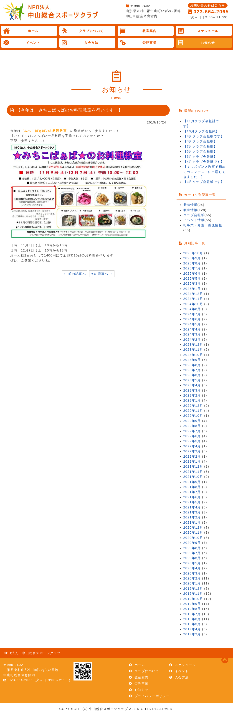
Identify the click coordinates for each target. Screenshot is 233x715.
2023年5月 (192, 380)
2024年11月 (193, 299)
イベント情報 (194, 220)
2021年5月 (192, 502)
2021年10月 (193, 476)
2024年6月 (192, 319)
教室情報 (190, 210)
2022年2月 (192, 456)
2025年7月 (192, 268)
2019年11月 (193, 593)
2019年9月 (192, 604)
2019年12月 (193, 588)
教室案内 (149, 31)
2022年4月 (192, 446)
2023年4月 (192, 385)
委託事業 (149, 42)
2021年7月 (192, 492)
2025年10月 (193, 253)
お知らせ (208, 42)
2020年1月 (192, 583)
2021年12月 (193, 466)
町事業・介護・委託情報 (202, 225)
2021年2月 (192, 517)
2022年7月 (192, 431)
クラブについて (91, 31)
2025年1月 (192, 289)
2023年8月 (192, 365)
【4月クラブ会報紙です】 (203, 161)
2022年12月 (193, 405)
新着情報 (190, 205)
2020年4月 (192, 568)
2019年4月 (192, 629)
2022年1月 (192, 461)
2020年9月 (192, 543)
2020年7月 (192, 553)
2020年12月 (193, 527)
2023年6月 (192, 375)
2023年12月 (193, 344)
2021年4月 (192, 507)
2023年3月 (192, 390)
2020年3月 (192, 573)
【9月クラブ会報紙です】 (203, 136)
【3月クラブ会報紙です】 (203, 182)
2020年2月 (192, 578)
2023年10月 (193, 355)
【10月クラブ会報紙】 (201, 131)
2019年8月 (192, 609)
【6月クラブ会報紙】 (200, 151)
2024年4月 (192, 329)
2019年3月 (192, 634)
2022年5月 (192, 441)
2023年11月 (193, 349)
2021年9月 (192, 482)
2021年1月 (192, 522)
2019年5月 (192, 624)
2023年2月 (192, 395)
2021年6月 (192, 497)
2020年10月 (193, 538)
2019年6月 (192, 619)
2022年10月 (193, 415)
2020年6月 (192, 558)
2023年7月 (192, 370)
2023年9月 (192, 360)
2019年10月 (193, 599)
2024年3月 (192, 334)
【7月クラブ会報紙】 (200, 146)
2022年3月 (192, 451)
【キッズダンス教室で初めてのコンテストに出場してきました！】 (204, 172)
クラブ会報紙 (194, 215)
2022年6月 (192, 436)
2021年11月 (193, 471)
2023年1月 (192, 400)
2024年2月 (192, 339)
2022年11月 (193, 410)
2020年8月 (192, 548)
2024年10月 (193, 304)
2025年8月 (192, 263)
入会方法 (91, 42)
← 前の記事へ (74, 274)
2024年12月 (193, 294)
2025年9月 (192, 258)
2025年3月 (192, 283)
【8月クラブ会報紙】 (200, 141)
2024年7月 (192, 314)
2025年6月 (192, 273)
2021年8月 (192, 487)
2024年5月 (192, 324)
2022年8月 (192, 426)
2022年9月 (192, 421)
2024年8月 (192, 309)
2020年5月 (192, 563)
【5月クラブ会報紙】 (200, 156)
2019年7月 (192, 614)
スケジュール (207, 31)
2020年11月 (193, 532)
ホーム (33, 31)
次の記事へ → (102, 274)
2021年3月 (192, 512)
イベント (33, 42)
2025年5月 (192, 278)
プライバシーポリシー (152, 696)
